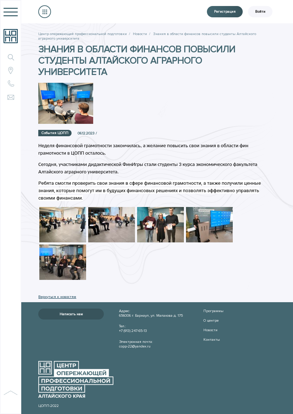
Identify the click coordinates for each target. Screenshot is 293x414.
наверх (11, 400)
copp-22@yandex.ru (135, 346)
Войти (260, 11)
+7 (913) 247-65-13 (133, 330)
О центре (211, 320)
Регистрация (225, 11)
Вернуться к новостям (57, 296)
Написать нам (71, 314)
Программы (213, 311)
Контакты (211, 339)
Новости (210, 330)
